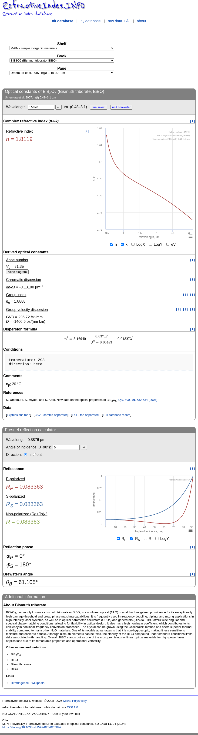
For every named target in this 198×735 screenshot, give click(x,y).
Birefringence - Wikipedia (28, 684)
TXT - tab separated (85, 416)
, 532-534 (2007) (137, 401)
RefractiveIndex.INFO (43, 5)
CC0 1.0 (72, 709)
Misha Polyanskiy (75, 702)
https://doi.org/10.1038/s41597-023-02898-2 (31, 729)
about (141, 21)
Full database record (117, 416)
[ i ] (192, 121)
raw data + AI (119, 21)
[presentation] (99, 339)
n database (91, 21)
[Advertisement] (161, 57)
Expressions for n (18, 416)
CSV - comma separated (50, 416)
